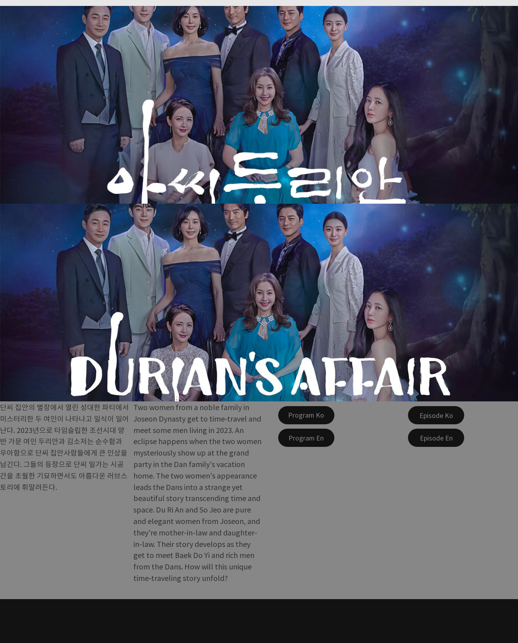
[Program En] (306, 438)
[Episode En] (436, 438)
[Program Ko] (306, 415)
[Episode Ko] (436, 415)
